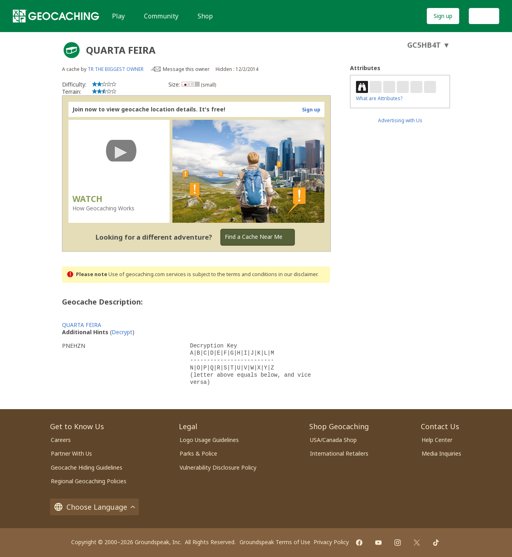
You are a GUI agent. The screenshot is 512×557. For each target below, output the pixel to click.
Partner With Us (71, 453)
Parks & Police (198, 453)
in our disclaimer (297, 274)
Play (118, 16)
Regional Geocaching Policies (88, 481)
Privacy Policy (331, 542)
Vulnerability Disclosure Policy (218, 467)
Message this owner (186, 69)
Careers (61, 440)
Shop (205, 16)
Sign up (443, 16)
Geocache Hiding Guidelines (86, 467)
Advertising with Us (400, 120)
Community (161, 16)
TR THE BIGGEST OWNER (116, 69)
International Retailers (339, 453)
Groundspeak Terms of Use (275, 542)
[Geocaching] (56, 16)
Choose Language (94, 507)
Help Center (437, 440)
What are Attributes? (379, 98)
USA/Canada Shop (333, 440)
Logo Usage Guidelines (209, 440)
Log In (484, 16)
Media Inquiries (441, 453)
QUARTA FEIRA (81, 325)
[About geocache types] (71, 50)
